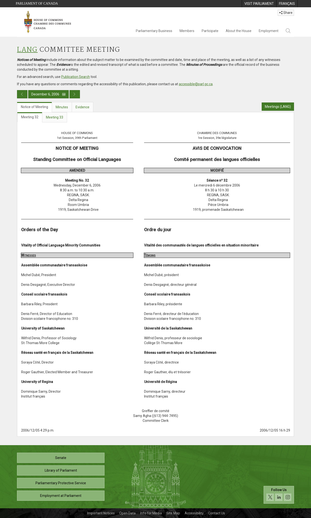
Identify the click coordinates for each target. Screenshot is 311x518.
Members (187, 31)
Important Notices (101, 513)
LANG (27, 49)
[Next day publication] (74, 94)
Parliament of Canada (37, 3)
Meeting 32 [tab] (29, 117)
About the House (238, 31)
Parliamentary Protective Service (60, 483)
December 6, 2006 (48, 94)
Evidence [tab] (82, 107)
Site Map (173, 513)
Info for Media (151, 513)
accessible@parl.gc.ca (196, 84)
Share (286, 13)
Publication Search (75, 77)
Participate (210, 31)
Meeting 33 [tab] (54, 117)
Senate (60, 458)
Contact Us (216, 513)
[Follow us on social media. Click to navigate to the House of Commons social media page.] (279, 495)
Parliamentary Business (154, 31)
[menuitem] (259, 3)
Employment (268, 31)
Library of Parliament (61, 470)
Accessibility (194, 513)
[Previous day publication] (22, 94)
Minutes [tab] (62, 107)
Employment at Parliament (60, 496)
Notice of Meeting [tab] (34, 107)
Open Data (127, 513)
